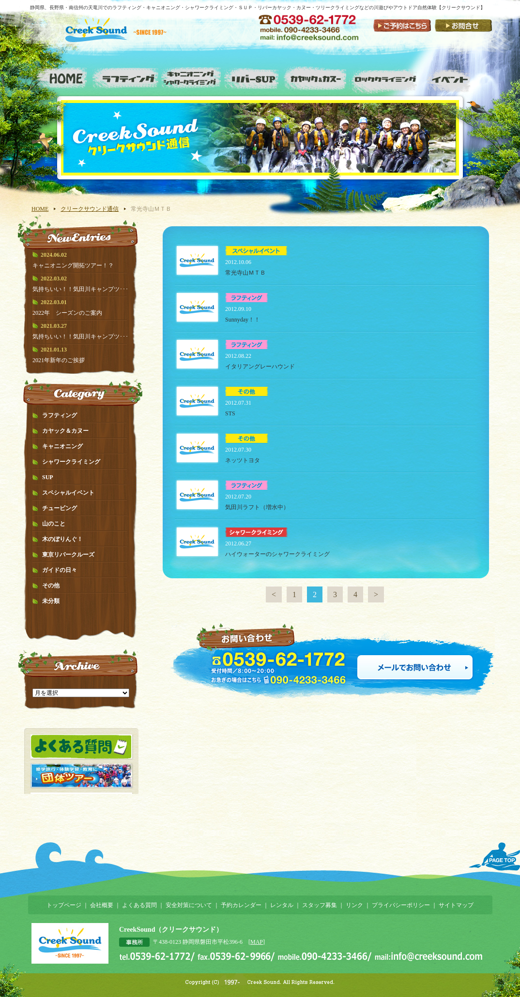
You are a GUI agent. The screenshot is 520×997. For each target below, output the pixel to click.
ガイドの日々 (59, 570)
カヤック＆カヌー (65, 430)
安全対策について (189, 905)
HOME (39, 208)
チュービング (59, 508)
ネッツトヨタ (242, 460)
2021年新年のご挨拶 (58, 360)
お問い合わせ (462, 25)
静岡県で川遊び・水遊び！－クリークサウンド (122, 37)
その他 (51, 585)
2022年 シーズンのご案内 (67, 312)
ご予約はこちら (402, 25)
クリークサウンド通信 (90, 208)
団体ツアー (81, 775)
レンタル (281, 905)
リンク (354, 905)
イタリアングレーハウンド (260, 366)
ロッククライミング (386, 77)
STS (230, 413)
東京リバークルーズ (68, 554)
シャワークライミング (71, 461)
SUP (47, 477)
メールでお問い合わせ (415, 667)
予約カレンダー (241, 905)
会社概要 (101, 905)
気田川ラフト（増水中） (257, 507)
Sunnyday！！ (242, 319)
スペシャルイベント (453, 77)
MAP (256, 941)
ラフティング (128, 77)
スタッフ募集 (319, 905)
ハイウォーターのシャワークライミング (280, 554)
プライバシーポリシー (401, 905)
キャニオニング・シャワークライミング (190, 77)
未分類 (51, 601)
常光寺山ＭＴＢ (245, 272)
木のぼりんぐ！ (62, 539)
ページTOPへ (494, 856)
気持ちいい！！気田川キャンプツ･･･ (80, 289)
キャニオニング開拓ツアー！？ (73, 265)
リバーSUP (252, 77)
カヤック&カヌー (317, 77)
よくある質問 (81, 746)
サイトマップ (456, 905)
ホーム (62, 77)
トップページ (63, 905)
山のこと (53, 523)
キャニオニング (62, 446)
